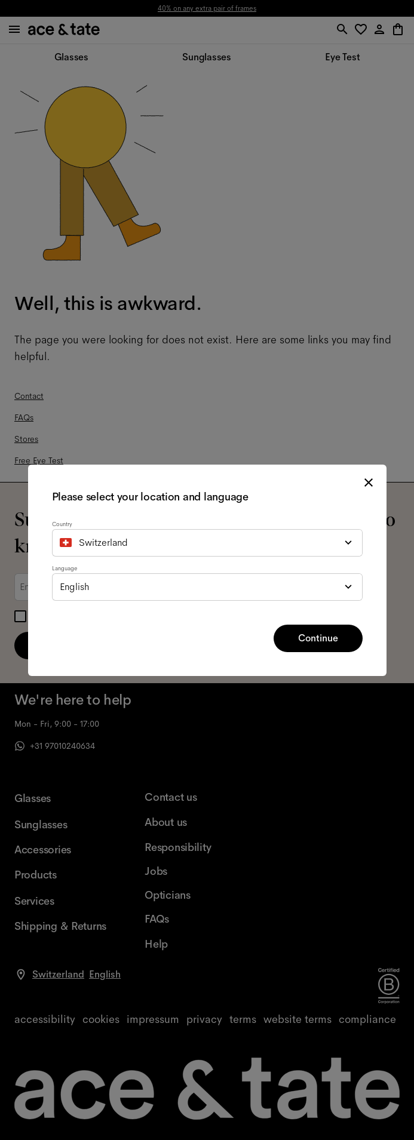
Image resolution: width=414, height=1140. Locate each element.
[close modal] (368, 482)
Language (64, 568)
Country (62, 524)
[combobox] (207, 543)
